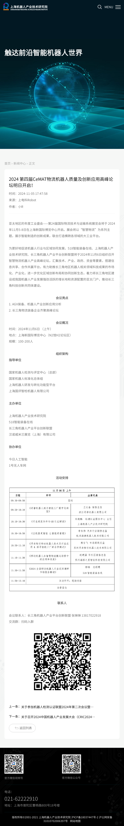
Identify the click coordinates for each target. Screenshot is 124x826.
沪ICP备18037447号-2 (84, 817)
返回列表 (23, 728)
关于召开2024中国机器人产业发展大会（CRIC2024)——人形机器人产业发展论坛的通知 (58, 717)
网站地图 (75, 821)
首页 (7, 163)
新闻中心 (20, 163)
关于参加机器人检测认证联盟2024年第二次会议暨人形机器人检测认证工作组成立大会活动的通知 (58, 707)
